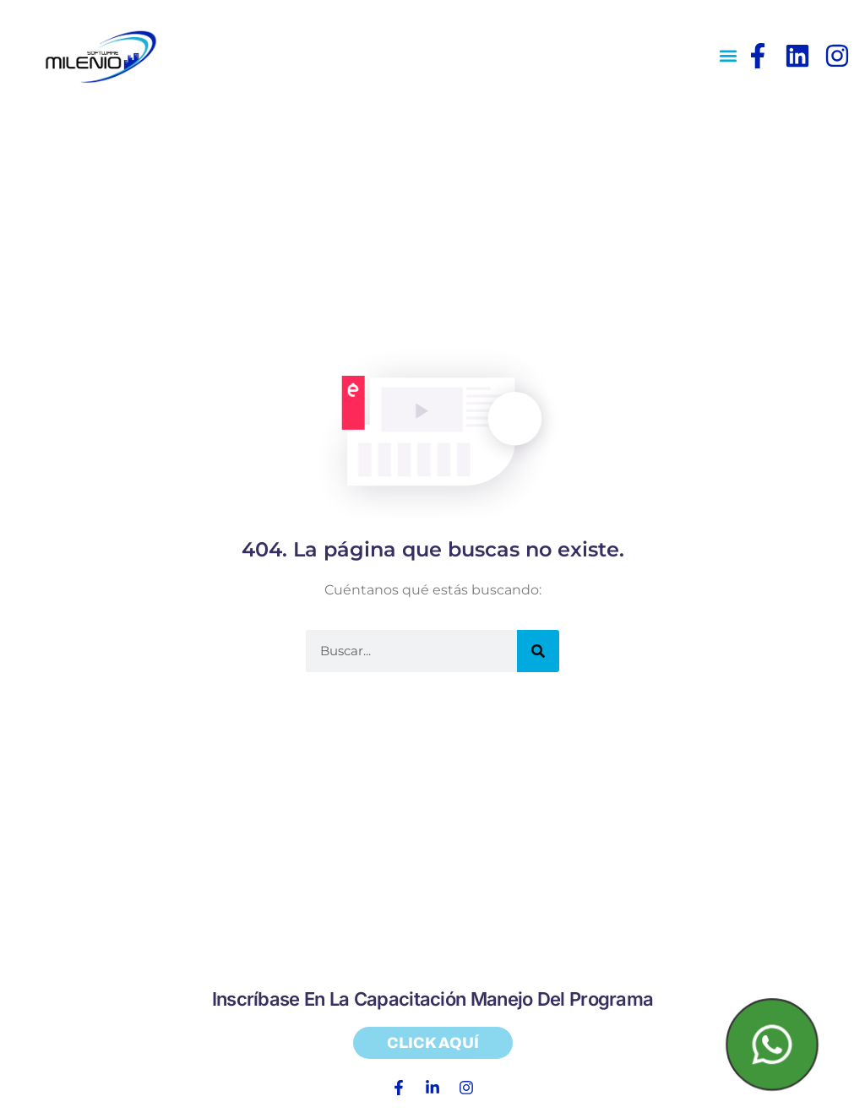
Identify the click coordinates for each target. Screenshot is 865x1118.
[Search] (538, 651)
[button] (729, 56)
